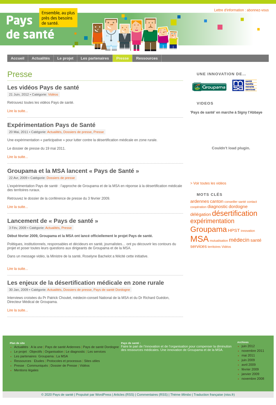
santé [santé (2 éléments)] (255, 240)
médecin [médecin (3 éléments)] (239, 240)
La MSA (62, 356)
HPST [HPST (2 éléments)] (234, 230)
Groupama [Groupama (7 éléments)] (208, 229)
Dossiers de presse (77, 132)
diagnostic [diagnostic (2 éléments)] (217, 206)
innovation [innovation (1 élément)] (248, 230)
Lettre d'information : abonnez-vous (241, 10)
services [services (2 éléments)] (198, 246)
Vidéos (53, 94)
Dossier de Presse (64, 365)
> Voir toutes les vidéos (208, 183)
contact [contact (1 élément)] (252, 201)
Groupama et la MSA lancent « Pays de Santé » (73, 171)
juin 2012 (248, 346)
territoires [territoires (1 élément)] (214, 246)
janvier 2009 (250, 374)
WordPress (103, 394)
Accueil (17, 58)
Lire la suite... (17, 111)
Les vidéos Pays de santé (43, 87)
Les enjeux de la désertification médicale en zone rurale (85, 282)
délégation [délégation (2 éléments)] (200, 214)
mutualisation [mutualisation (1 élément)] (219, 240)
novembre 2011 (253, 350)
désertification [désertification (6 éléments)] (234, 213)
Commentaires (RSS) (152, 394)
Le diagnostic (75, 351)
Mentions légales (26, 370)
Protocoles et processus (64, 361)
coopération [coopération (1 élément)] (198, 207)
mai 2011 (248, 355)
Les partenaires (95, 58)
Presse (122, 58)
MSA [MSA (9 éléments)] (199, 238)
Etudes (39, 361)
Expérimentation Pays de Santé (51, 125)
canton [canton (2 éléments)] (216, 201)
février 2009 (250, 369)
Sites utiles (92, 361)
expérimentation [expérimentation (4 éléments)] (212, 221)
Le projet (65, 58)
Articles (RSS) (124, 394)
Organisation (54, 351)
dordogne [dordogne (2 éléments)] (238, 206)
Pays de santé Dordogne (112, 289)
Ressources (147, 58)
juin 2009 (248, 360)
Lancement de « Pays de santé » (52, 221)
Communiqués (37, 365)
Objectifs (35, 351)
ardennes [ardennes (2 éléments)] (199, 201)
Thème (180, 394)
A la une (36, 347)
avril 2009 (249, 364)
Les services (97, 351)
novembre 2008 (253, 378)
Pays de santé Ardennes (62, 347)
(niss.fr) (229, 394)
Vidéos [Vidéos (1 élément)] (226, 246)
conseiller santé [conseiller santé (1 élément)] (235, 201)
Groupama (46, 356)
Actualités (41, 58)
